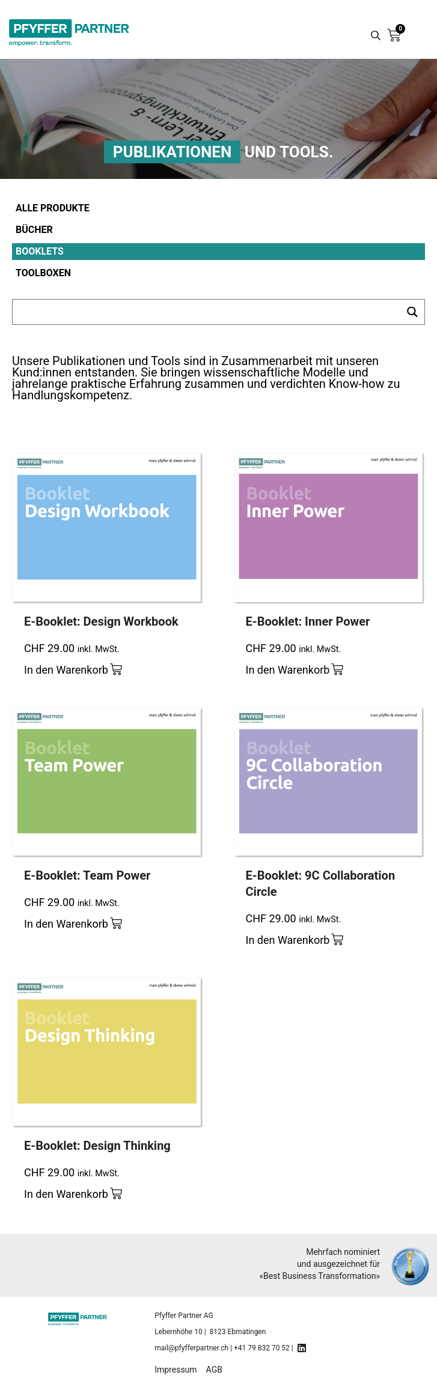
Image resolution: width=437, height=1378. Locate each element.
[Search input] (206, 312)
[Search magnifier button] (375, 35)
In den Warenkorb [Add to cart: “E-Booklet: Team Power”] (66, 923)
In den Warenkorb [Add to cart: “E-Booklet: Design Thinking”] (66, 1194)
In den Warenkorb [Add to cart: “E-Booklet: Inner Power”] (288, 669)
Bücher (34, 229)
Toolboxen (43, 273)
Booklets (40, 251)
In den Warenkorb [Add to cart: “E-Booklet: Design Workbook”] (66, 669)
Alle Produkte (53, 208)
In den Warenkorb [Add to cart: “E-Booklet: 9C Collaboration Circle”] (288, 940)
